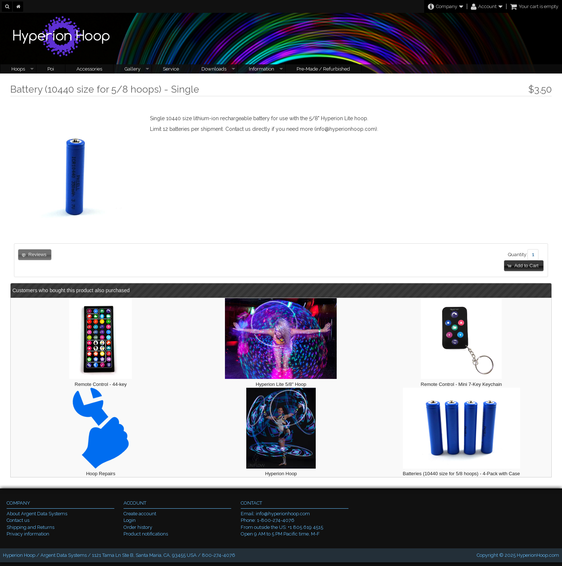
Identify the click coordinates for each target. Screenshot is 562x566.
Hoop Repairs (100, 473)
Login (130, 520)
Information (261, 69)
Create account (140, 513)
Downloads (213, 69)
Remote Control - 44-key (101, 384)
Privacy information (28, 534)
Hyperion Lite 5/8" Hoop (281, 384)
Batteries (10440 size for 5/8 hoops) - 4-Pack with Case (461, 473)
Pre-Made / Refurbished (323, 69)
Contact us (18, 520)
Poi (50, 69)
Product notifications (146, 534)
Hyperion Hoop (281, 473)
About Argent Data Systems (37, 513)
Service (171, 69)
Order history (138, 527)
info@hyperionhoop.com (283, 513)
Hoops (18, 69)
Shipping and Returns (30, 527)
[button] (524, 266)
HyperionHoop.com (538, 555)
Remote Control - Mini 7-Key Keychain (461, 384)
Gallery (132, 69)
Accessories (89, 69)
